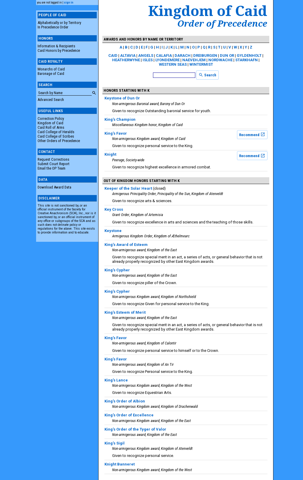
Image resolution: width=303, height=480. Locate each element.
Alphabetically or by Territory (59, 22)
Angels (145, 55)
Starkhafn (246, 60)
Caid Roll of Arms (51, 127)
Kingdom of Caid (50, 123)
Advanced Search (51, 99)
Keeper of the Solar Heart (128, 188)
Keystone (113, 230)
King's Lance (116, 380)
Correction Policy (51, 118)
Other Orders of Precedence (59, 140)
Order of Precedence (222, 23)
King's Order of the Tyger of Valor (135, 429)
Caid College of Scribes (56, 136)
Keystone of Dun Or (122, 98)
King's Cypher (117, 270)
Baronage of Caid (51, 73)
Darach (183, 55)
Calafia (164, 55)
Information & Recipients (56, 46)
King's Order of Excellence (129, 415)
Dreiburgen (205, 55)
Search (207, 75)
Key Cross (113, 209)
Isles (148, 60)
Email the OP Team (51, 168)
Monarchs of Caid (51, 69)
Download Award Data (54, 187)
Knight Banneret (119, 464)
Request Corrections (53, 159)
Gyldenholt (249, 55)
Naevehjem (194, 60)
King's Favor (115, 133)
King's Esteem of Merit (125, 312)
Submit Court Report (54, 164)
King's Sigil (114, 443)
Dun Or (227, 55)
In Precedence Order (53, 27)
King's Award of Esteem (126, 244)
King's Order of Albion (124, 401)
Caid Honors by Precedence (59, 50)
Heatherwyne (126, 60)
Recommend (252, 134)
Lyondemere (167, 60)
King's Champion (120, 119)
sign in (68, 2)
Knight (110, 154)
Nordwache (220, 60)
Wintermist (201, 64)
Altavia (128, 55)
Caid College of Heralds (56, 132)
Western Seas (173, 64)
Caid (112, 55)
